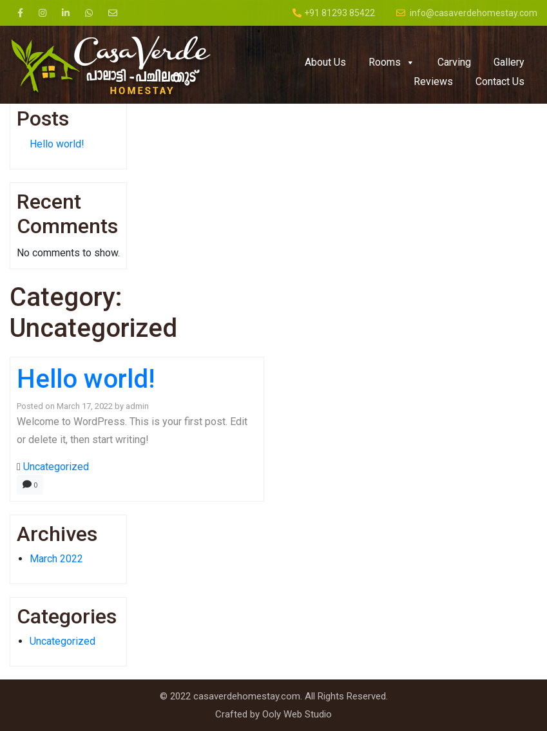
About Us (325, 62)
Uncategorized (56, 466)
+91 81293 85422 (334, 13)
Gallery (509, 62)
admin (137, 406)
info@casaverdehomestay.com (466, 13)
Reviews (433, 81)
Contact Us (499, 81)
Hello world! (57, 144)
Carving (454, 62)
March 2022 (56, 559)
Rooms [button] (392, 62)
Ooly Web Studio (297, 714)
